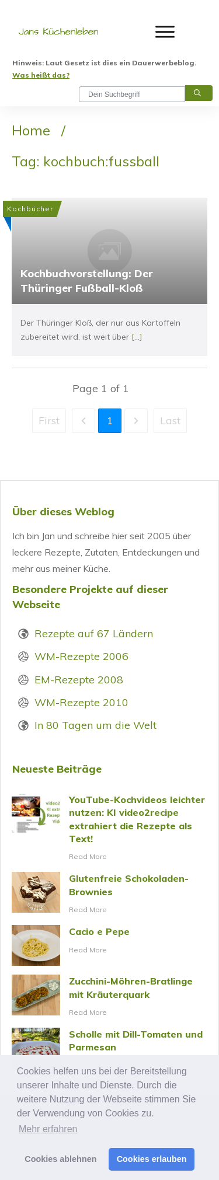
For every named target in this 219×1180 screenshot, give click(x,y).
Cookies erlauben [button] (152, 1159)
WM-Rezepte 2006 (81, 656)
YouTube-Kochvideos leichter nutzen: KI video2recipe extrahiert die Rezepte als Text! (109, 828)
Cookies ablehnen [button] (60, 1159)
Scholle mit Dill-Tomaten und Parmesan (109, 1050)
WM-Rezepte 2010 (81, 702)
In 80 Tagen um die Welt (95, 725)
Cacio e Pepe (109, 945)
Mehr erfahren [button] (48, 1129)
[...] (136, 336)
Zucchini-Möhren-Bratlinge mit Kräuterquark (109, 997)
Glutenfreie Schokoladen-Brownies (109, 894)
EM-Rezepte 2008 (78, 679)
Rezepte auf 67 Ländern (93, 633)
